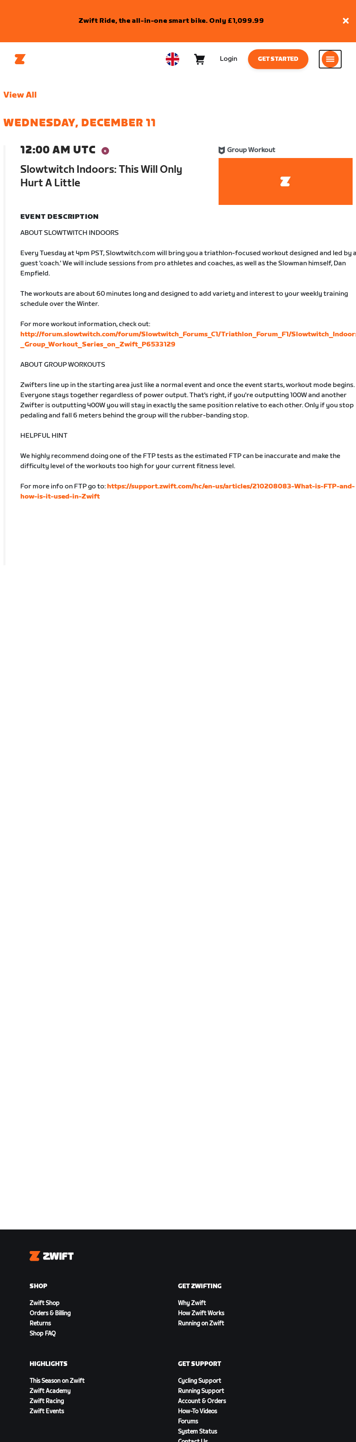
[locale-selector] (172, 59)
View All (20, 95)
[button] (345, 21)
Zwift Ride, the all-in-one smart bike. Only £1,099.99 (171, 21)
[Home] (20, 59)
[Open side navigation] (330, 59)
